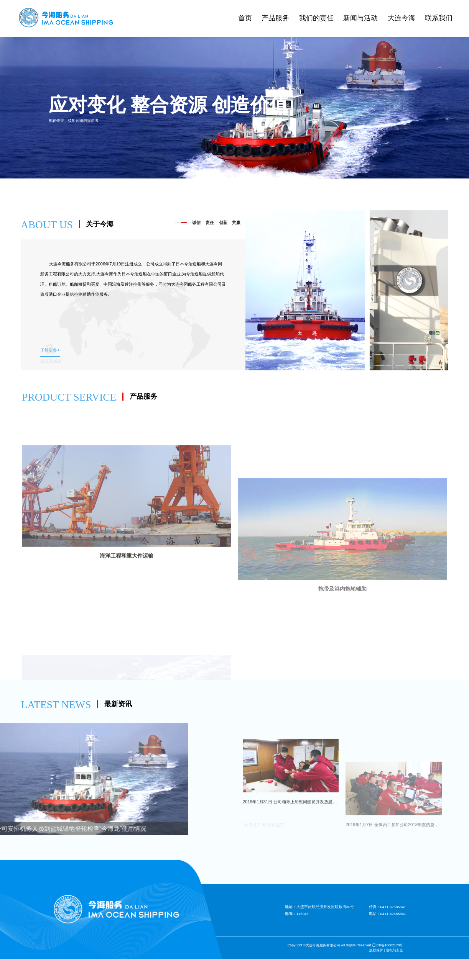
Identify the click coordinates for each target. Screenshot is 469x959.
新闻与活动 (360, 18)
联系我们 (439, 18)
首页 (245, 18)
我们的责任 (316, 18)
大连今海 (401, 18)
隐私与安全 (394, 950)
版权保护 (376, 950)
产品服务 (275, 18)
